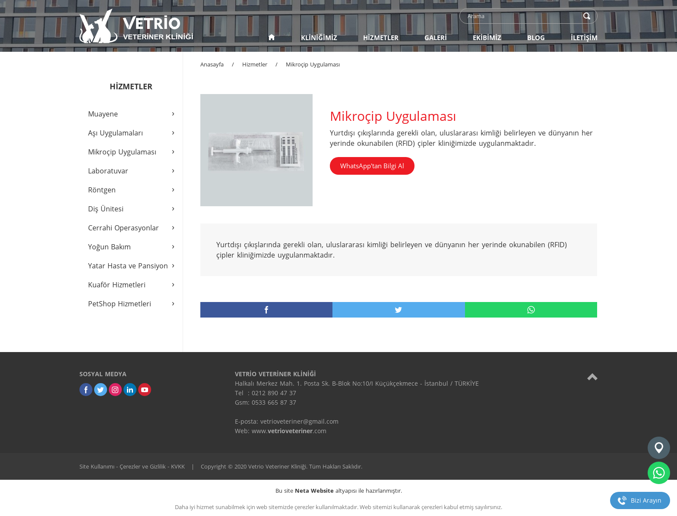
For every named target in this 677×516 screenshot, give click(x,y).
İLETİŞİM (584, 37)
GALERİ (435, 37)
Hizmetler (254, 64)
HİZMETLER (381, 37)
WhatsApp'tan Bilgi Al (372, 165)
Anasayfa (212, 64)
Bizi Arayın (646, 500)
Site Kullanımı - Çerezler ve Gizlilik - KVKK (132, 466)
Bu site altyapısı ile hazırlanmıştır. (338, 490)
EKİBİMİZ (487, 37)
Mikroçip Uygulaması (313, 64)
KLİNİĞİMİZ (319, 37)
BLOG (536, 37)
